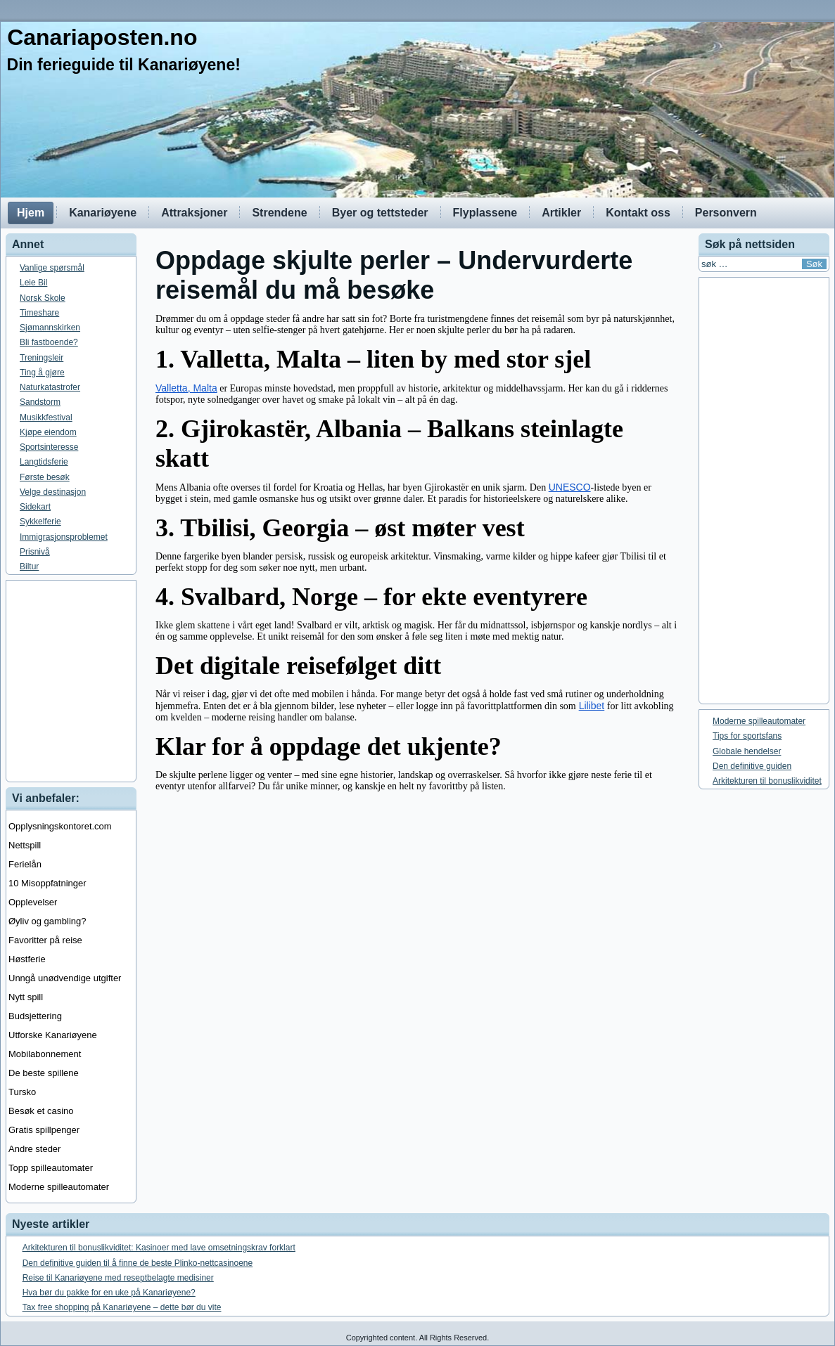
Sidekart (35, 507)
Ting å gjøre (42, 372)
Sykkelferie (40, 521)
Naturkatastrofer (50, 387)
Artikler (561, 213)
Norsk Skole (42, 298)
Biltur (29, 566)
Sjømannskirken (50, 327)
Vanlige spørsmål (52, 268)
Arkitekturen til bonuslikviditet (767, 781)
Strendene (279, 213)
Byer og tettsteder (380, 213)
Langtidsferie (44, 462)
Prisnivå (35, 552)
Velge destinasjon (53, 492)
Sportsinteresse (49, 447)
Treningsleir (41, 358)
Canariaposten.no (102, 37)
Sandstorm (40, 402)
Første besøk (45, 477)
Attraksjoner (194, 213)
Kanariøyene (102, 213)
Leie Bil (33, 282)
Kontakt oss (638, 213)
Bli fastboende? (49, 342)
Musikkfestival (46, 417)
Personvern (726, 213)
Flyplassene (485, 213)
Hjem (30, 213)
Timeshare (39, 313)
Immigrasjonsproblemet (64, 537)
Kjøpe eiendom (48, 432)
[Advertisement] (417, 681)
